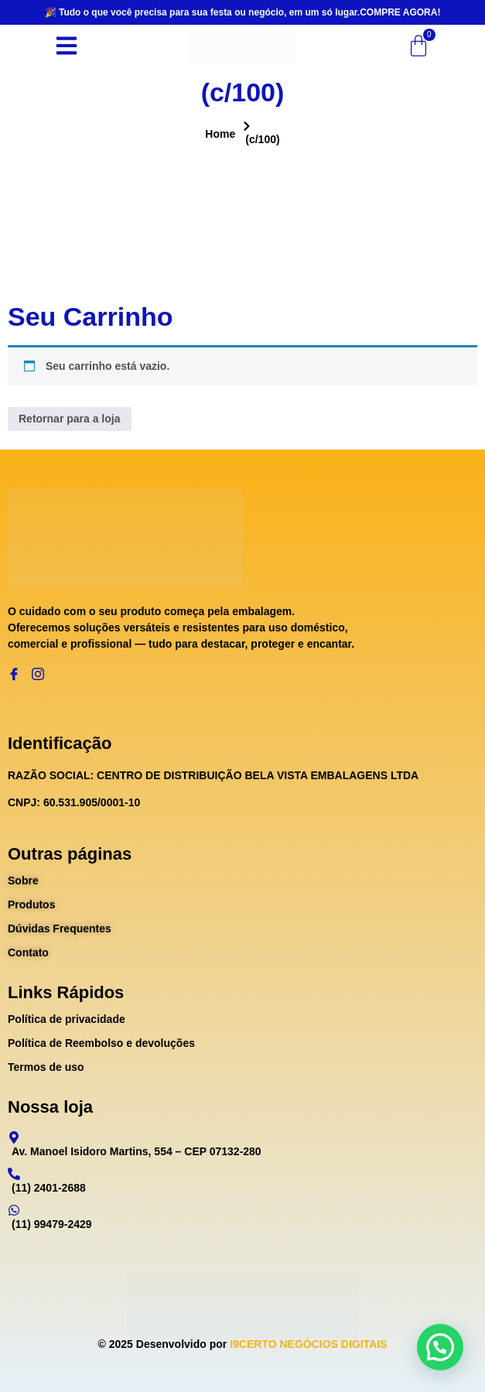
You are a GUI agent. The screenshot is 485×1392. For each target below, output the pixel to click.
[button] (440, 1347)
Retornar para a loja (70, 418)
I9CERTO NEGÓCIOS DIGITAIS (308, 1344)
